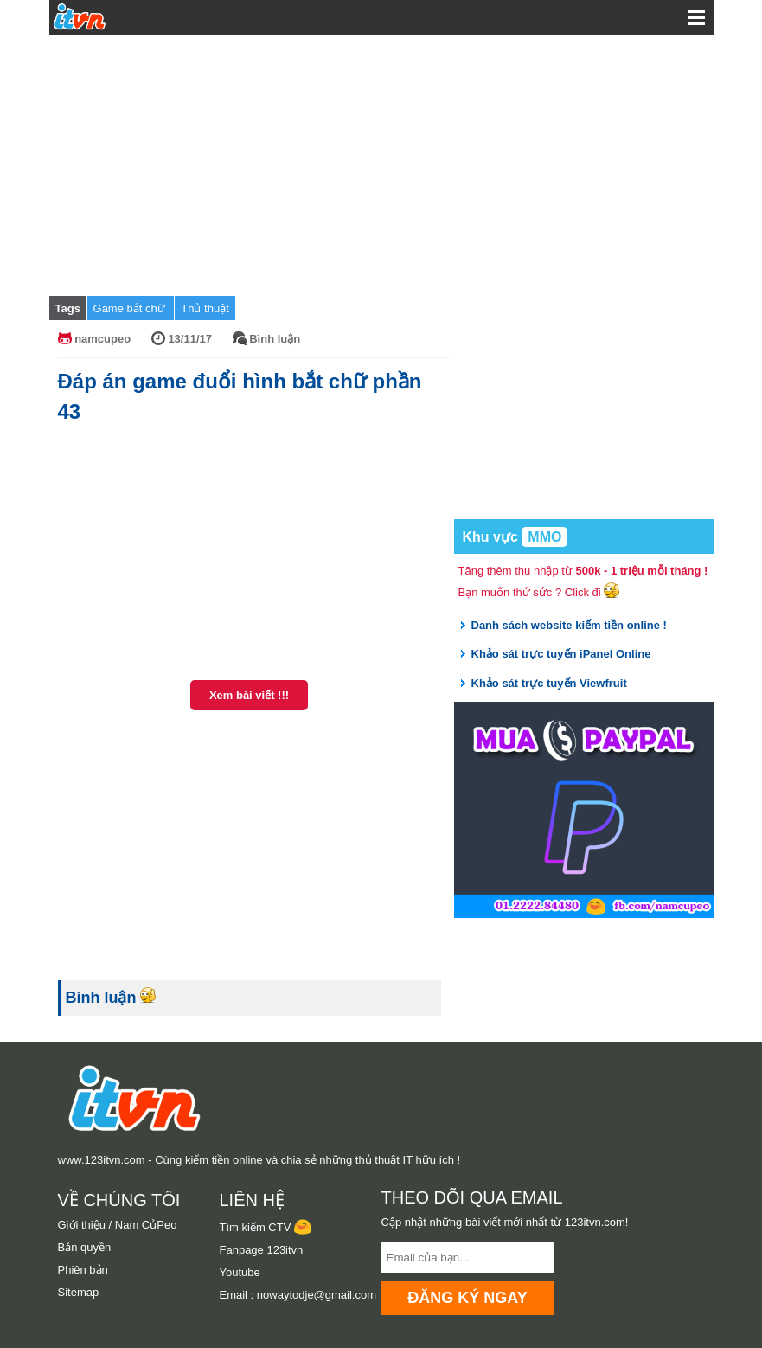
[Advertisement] (381, 164)
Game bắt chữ (131, 308)
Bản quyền (85, 1247)
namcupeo (102, 338)
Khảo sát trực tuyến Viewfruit (549, 683)
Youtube (240, 1272)
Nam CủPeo (146, 1224)
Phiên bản (83, 1269)
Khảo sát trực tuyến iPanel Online (561, 653)
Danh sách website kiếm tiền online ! (569, 625)
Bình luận (274, 338)
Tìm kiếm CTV (265, 1227)
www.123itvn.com (101, 1159)
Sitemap (78, 1292)
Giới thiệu (82, 1224)
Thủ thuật (204, 308)
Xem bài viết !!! (249, 695)
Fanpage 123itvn (262, 1249)
